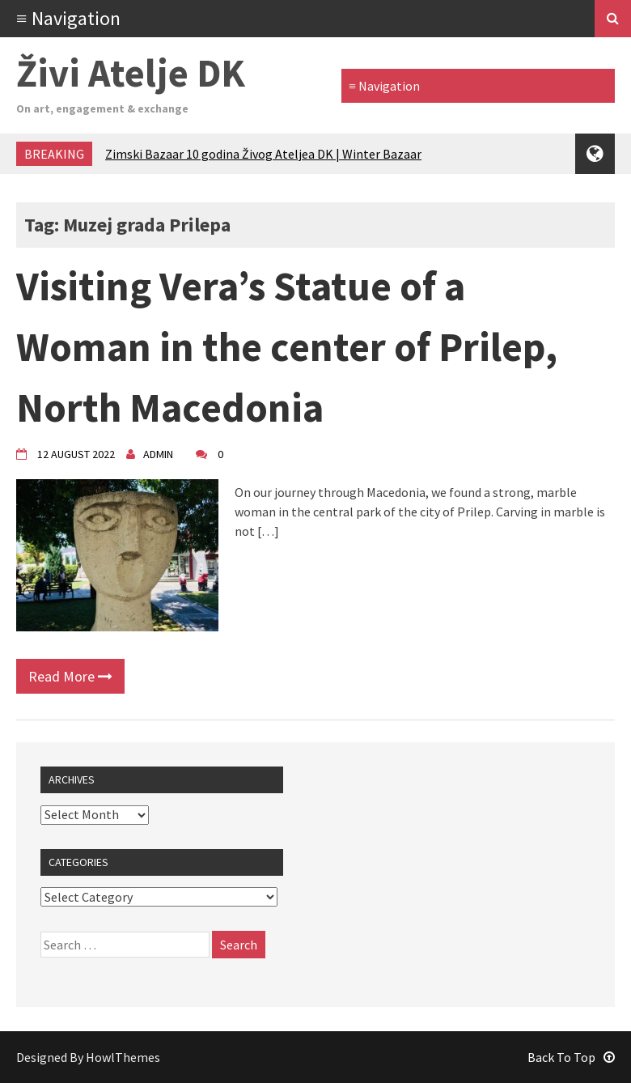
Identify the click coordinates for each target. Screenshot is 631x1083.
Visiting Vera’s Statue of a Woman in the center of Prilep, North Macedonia (286, 347)
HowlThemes (123, 1057)
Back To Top (571, 1057)
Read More (70, 676)
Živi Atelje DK (130, 73)
